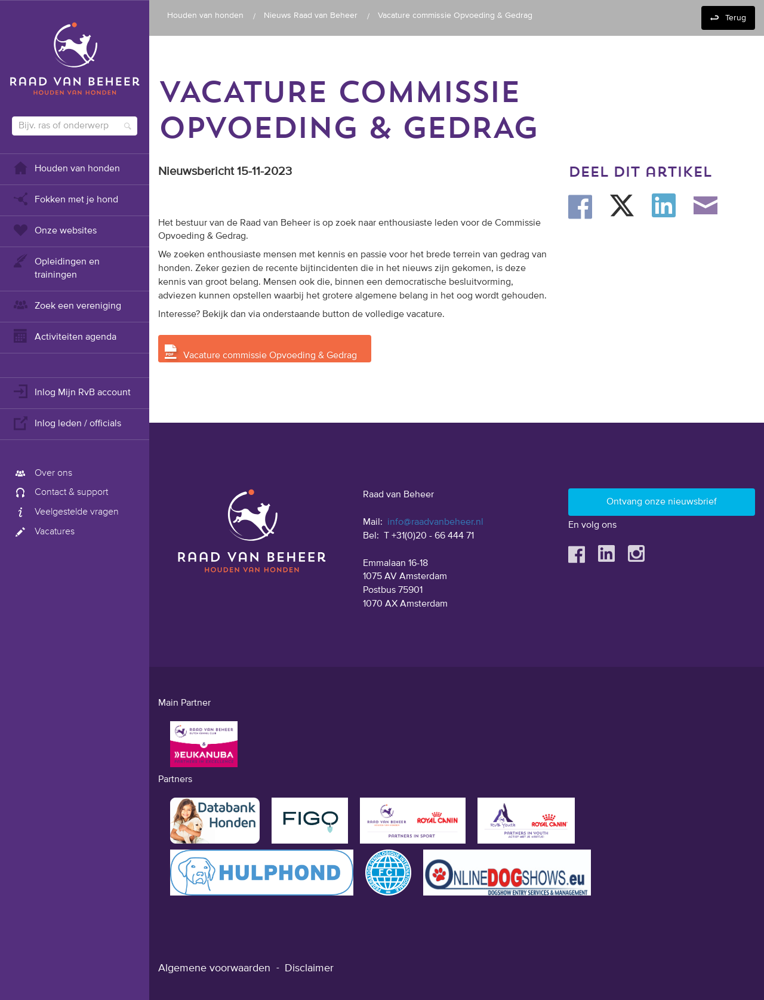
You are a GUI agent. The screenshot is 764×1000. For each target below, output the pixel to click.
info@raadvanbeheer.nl (435, 522)
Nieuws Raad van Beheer (311, 15)
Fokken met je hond (65, 198)
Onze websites (54, 229)
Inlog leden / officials (66, 422)
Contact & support (60, 492)
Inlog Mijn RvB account (71, 391)
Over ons (42, 473)
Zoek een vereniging (66, 305)
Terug (735, 18)
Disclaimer (309, 968)
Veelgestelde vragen (65, 512)
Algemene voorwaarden (214, 968)
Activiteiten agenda (64, 336)
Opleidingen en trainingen (56, 267)
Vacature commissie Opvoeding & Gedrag (270, 356)
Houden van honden (66, 167)
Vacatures (43, 532)
